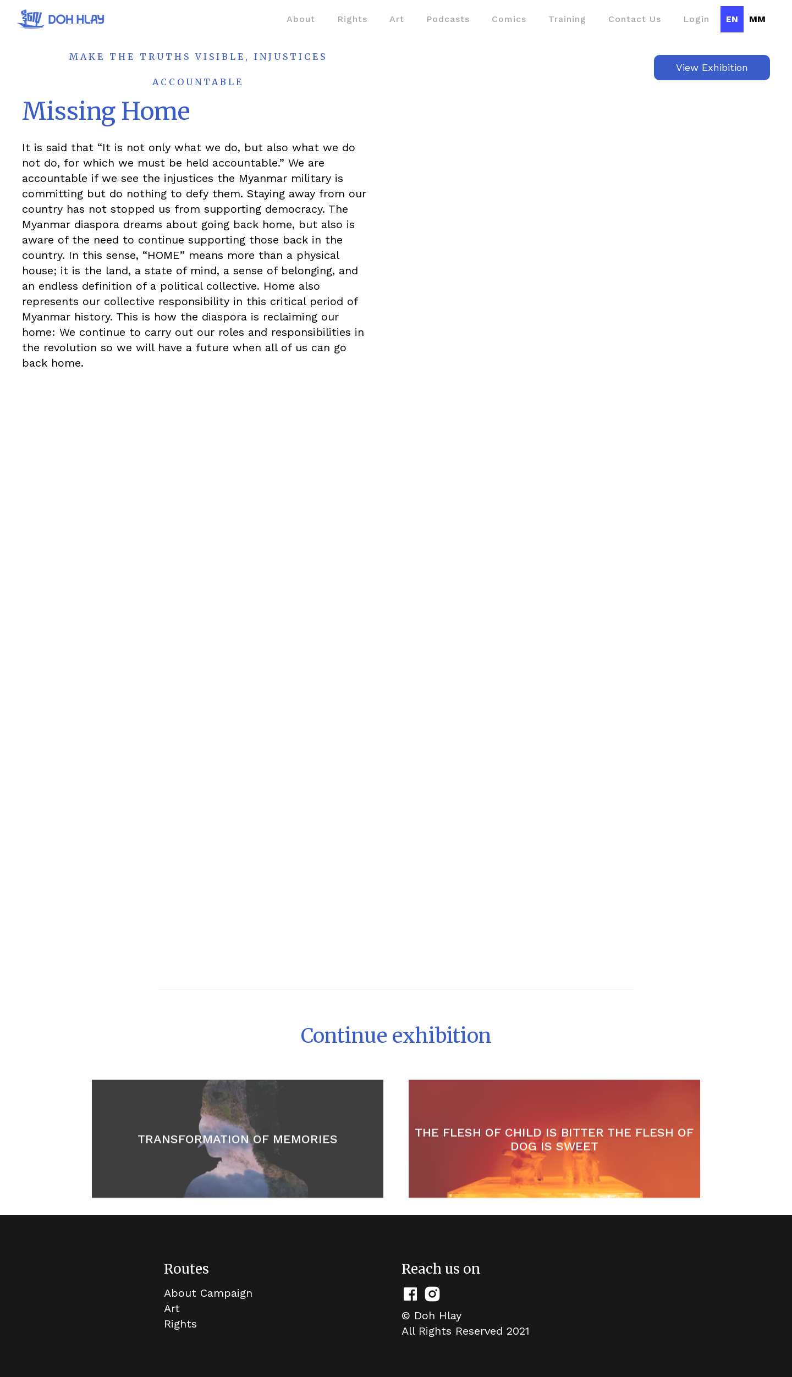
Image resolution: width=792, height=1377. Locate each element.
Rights (352, 19)
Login (696, 19)
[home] (61, 19)
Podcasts (448, 19)
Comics (509, 19)
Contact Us (634, 19)
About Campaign (208, 1292)
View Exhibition (712, 67)
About (301, 19)
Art (396, 19)
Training (567, 19)
